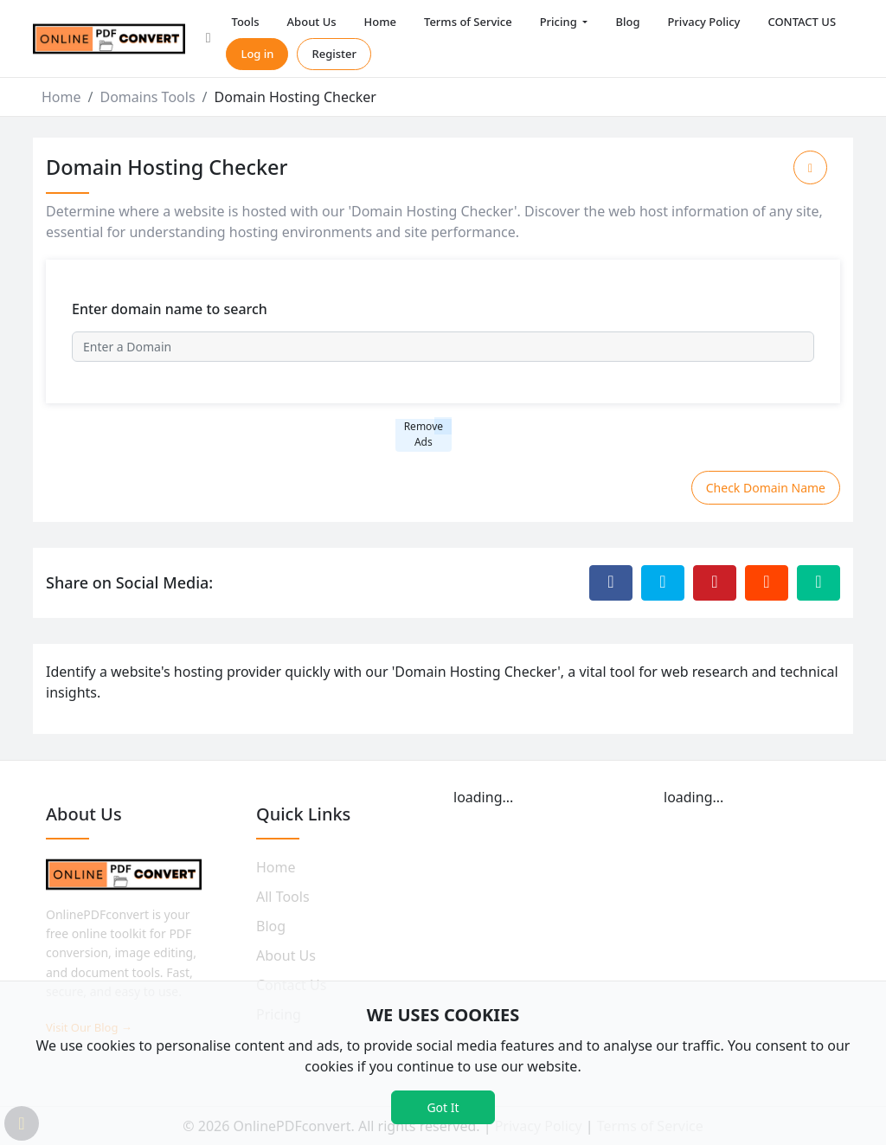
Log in (257, 53)
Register (333, 53)
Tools (245, 21)
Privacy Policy (703, 21)
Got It (443, 1107)
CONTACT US (801, 21)
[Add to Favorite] (810, 167)
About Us (312, 21)
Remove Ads (423, 434)
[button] (208, 39)
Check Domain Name (765, 487)
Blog (627, 21)
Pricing (560, 21)
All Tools (283, 896)
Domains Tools (147, 96)
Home (380, 21)
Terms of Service (468, 21)
